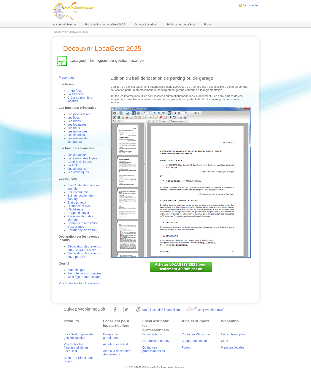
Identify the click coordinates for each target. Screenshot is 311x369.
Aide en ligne (76, 270)
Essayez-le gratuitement (111, 336)
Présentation (67, 77)
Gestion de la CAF (80, 161)
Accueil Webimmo (64, 24)
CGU (224, 341)
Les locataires (77, 124)
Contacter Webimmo (196, 334)
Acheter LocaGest (145, 24)
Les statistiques (78, 172)
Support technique (194, 341)
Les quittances (77, 131)
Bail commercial (78, 192)
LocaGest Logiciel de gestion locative (78, 336)
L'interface (74, 90)
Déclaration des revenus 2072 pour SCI (84, 255)
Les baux (73, 128)
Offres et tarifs (152, 334)
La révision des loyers (82, 158)
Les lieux (73, 117)
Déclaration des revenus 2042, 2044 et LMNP (84, 248)
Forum (208, 24)
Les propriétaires (78, 114)
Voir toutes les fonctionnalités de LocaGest (76, 348)
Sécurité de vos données (84, 273)
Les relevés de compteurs (77, 140)
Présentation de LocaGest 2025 (105, 24)
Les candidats (77, 155)
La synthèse (75, 94)
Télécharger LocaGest (181, 24)
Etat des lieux (76, 202)
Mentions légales (232, 347)
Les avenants (76, 168)
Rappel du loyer (78, 213)
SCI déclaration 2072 (156, 341)
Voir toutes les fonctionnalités (79, 283)
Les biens (74, 121)
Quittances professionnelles (153, 349)
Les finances (76, 135)
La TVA (72, 165)
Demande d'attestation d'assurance (82, 224)
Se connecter (250, 5)
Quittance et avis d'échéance (78, 207)
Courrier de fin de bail (82, 230)
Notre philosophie (233, 334)
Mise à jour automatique (84, 277)
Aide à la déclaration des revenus (117, 352)
